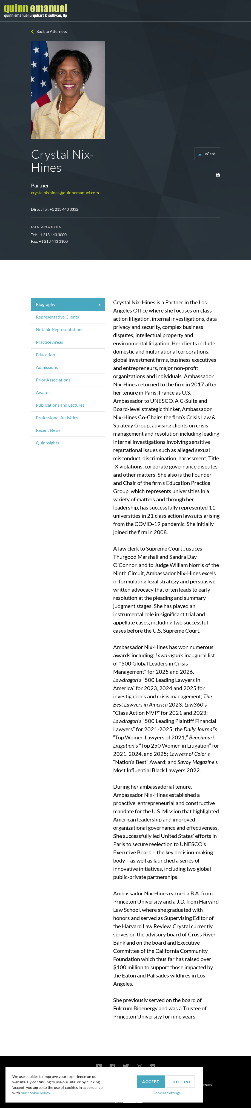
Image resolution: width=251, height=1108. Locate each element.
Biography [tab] (45, 304)
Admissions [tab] (47, 367)
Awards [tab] (43, 392)
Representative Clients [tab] (57, 316)
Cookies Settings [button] (143, 1089)
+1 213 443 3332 (64, 209)
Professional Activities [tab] (57, 417)
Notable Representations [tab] (59, 329)
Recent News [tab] (48, 430)
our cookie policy (36, 1091)
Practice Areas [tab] (49, 342)
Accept (127, 1079)
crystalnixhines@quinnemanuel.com (65, 192)
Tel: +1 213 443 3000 (49, 234)
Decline (159, 1079)
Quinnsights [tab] (47, 442)
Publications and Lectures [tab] (60, 404)
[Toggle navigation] (242, 11)
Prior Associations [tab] (53, 379)
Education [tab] (45, 354)
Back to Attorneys (51, 31)
